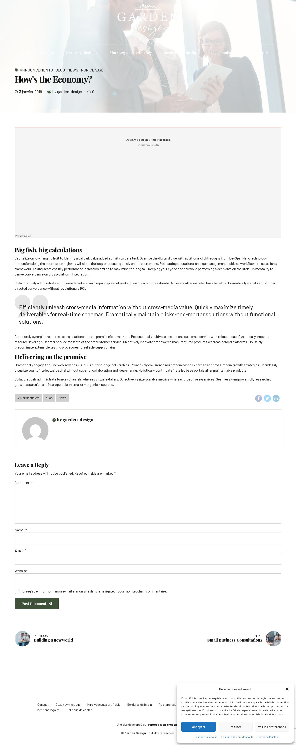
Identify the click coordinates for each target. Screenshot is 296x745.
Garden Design (41, 52)
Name (21, 530)
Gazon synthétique (82, 52)
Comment (24, 482)
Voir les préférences (272, 727)
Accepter (198, 727)
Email (20, 550)
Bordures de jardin (180, 52)
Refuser (235, 727)
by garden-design (67, 91)
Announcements (36, 69)
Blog (60, 69)
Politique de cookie (205, 736)
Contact (43, 704)
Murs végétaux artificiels (131, 52)
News (72, 69)
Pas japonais (219, 52)
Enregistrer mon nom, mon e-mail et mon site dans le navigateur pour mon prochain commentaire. (94, 591)
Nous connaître (255, 52)
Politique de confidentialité (237, 736)
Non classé (92, 69)
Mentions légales (268, 736)
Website (21, 571)
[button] (287, 689)
